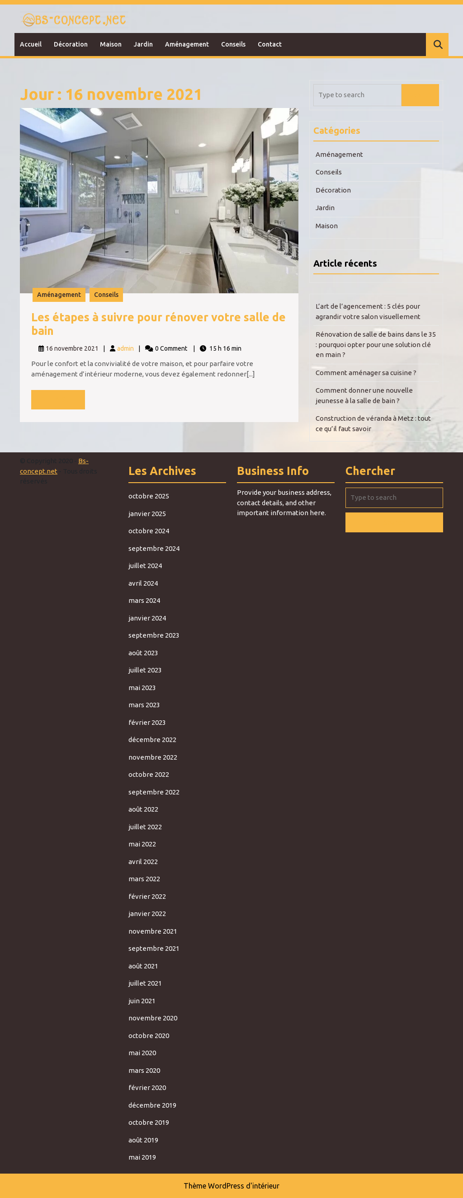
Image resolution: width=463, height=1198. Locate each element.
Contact (270, 44)
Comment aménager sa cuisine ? (366, 372)
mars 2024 (144, 600)
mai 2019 (142, 1157)
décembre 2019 (152, 1105)
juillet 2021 (145, 983)
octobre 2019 (148, 1122)
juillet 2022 (145, 827)
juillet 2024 (145, 565)
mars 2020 (144, 1070)
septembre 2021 (154, 948)
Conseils (233, 44)
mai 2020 (142, 1053)
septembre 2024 (154, 548)
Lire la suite (60, 401)
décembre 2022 (152, 739)
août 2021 (143, 966)
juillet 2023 (145, 670)
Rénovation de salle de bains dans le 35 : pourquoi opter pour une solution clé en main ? (376, 344)
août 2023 (143, 653)
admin (125, 348)
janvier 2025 (147, 513)
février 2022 (147, 896)
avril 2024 (143, 583)
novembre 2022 (152, 757)
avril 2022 (143, 861)
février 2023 (147, 722)
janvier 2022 (147, 913)
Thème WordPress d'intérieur (231, 1186)
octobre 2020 (148, 1035)
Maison (111, 44)
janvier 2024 (147, 618)
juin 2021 (142, 1001)
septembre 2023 (154, 635)
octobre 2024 (148, 531)
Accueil (31, 44)
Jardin (143, 44)
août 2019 (143, 1140)
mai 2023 (142, 687)
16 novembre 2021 (72, 348)
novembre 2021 (152, 931)
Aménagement (187, 44)
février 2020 (147, 1087)
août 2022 (143, 809)
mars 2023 (144, 705)
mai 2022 (142, 844)
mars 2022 (144, 879)
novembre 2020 (152, 1018)
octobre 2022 (148, 774)
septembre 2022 (154, 792)
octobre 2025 (148, 496)
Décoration (71, 44)
